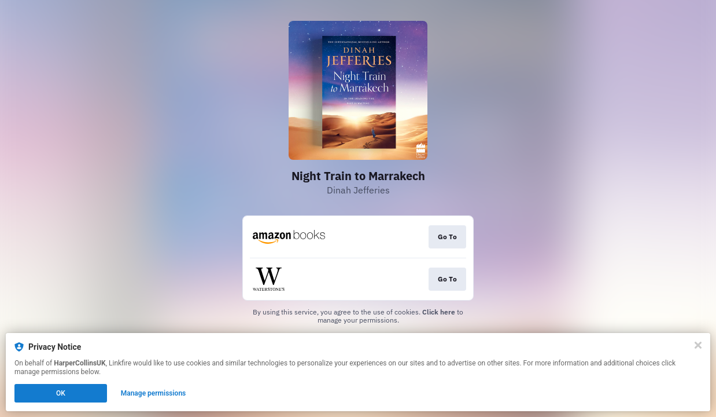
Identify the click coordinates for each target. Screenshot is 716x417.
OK (60, 393)
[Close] (698, 345)
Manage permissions (153, 393)
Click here (438, 312)
